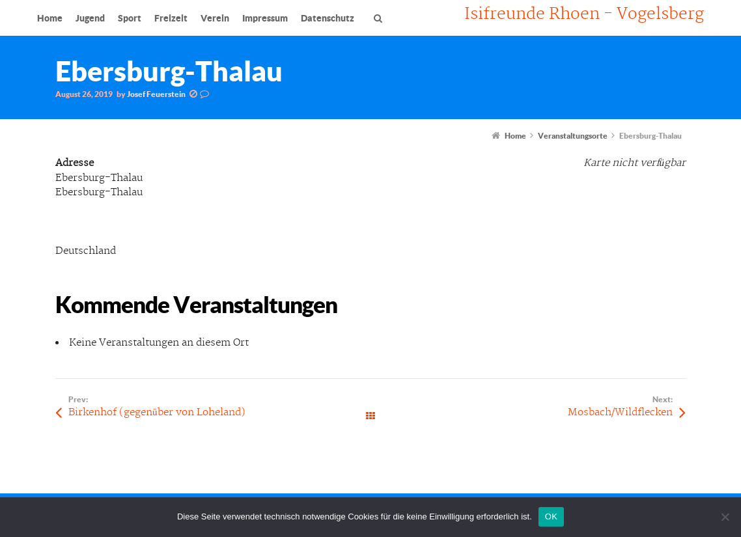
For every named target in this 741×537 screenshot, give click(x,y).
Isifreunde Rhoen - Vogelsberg (584, 14)
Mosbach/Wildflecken (620, 412)
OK (551, 516)
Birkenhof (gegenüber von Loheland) (156, 412)
